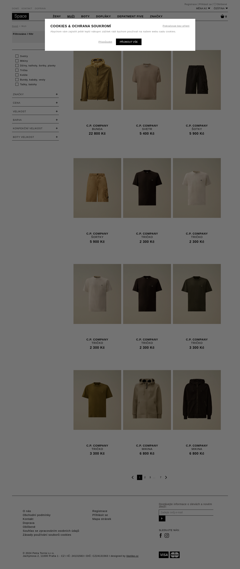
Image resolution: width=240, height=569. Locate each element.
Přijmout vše (129, 41)
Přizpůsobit (105, 41)
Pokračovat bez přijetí (176, 25)
